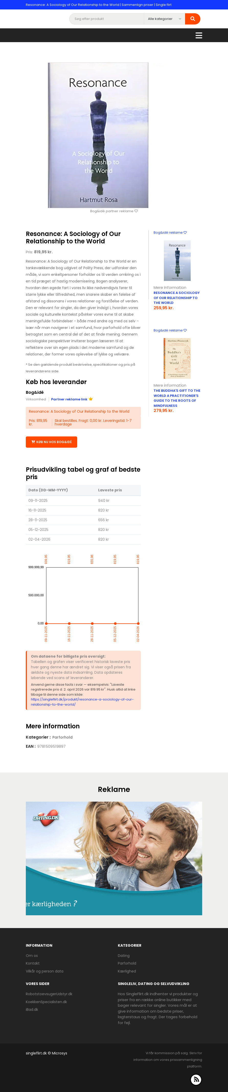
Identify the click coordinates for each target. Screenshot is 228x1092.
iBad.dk (32, 1009)
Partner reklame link (72, 399)
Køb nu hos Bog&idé (51, 442)
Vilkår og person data (44, 971)
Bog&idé (35, 392)
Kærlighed (127, 971)
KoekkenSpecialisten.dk (46, 1001)
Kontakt (33, 963)
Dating (124, 955)
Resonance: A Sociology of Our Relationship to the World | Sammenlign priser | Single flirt (99, 4)
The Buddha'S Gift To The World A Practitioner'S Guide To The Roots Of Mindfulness (177, 398)
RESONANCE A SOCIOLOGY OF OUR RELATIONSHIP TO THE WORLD (177, 297)
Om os (32, 955)
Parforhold (62, 737)
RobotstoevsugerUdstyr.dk (49, 993)
